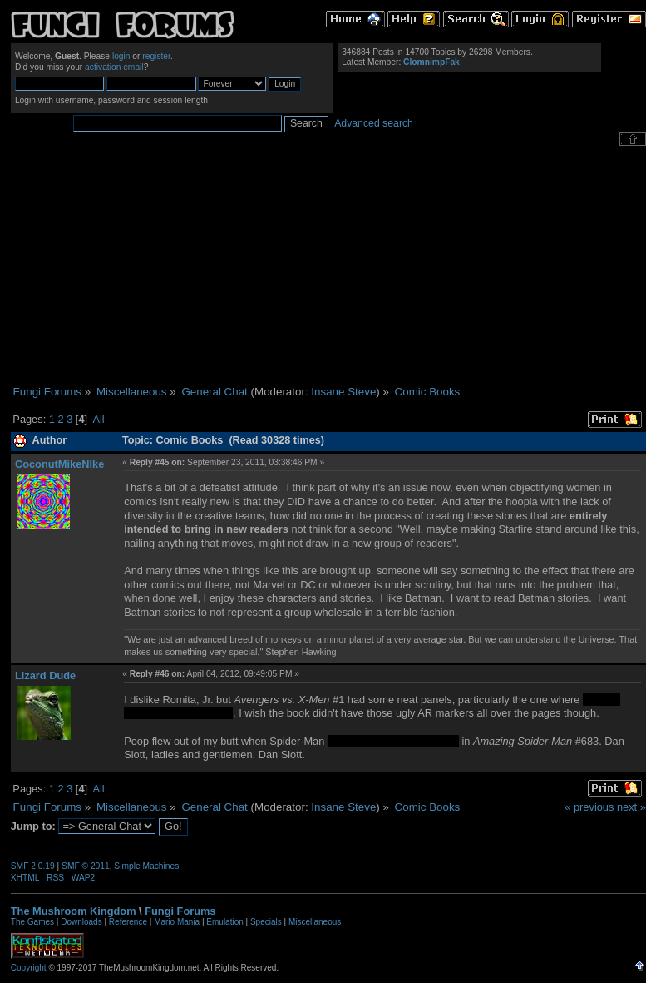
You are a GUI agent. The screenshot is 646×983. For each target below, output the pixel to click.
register (156, 56)
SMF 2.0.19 (33, 866)
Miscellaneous (314, 921)
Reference (128, 921)
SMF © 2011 (86, 866)
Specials (266, 921)
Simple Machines (146, 866)
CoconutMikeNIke (59, 464)
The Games (32, 921)
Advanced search (373, 123)
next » (631, 807)
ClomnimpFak (431, 62)
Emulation (224, 921)
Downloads (81, 921)
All (98, 419)
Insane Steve (343, 391)
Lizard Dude (45, 675)
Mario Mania (177, 921)
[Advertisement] (328, 265)
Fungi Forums (180, 911)
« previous (589, 807)
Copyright (29, 967)
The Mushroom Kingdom (73, 911)
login (121, 56)
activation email (114, 67)
